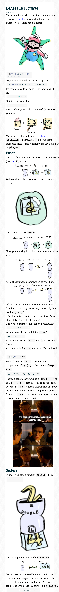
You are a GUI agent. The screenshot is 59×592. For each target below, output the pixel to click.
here (43, 136)
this (13, 161)
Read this (20, 19)
